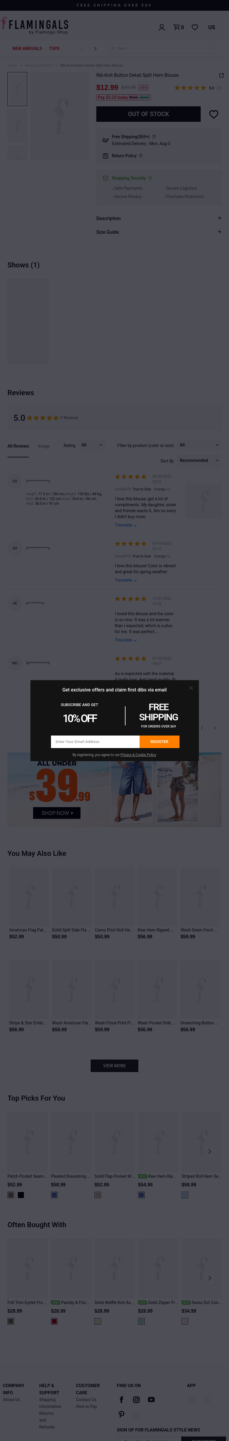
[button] (191, 688)
